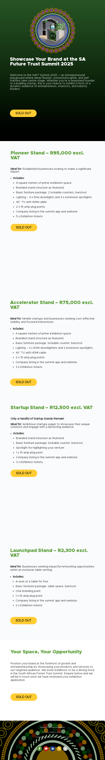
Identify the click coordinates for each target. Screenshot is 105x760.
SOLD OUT (23, 113)
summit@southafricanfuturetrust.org (52, 737)
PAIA (59, 732)
